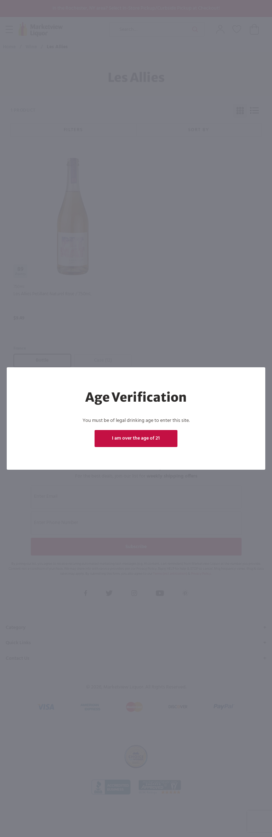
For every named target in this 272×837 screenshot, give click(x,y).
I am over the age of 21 (136, 438)
